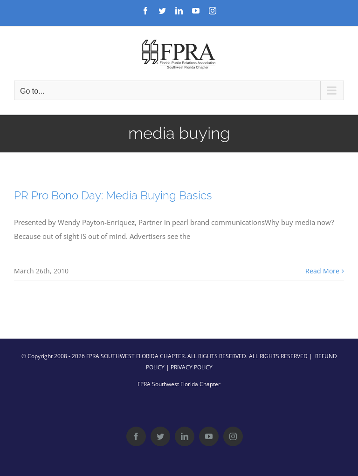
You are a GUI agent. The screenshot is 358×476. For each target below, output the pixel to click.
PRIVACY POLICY (192, 367)
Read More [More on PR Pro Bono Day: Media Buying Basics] (322, 270)
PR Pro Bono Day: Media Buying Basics (113, 195)
